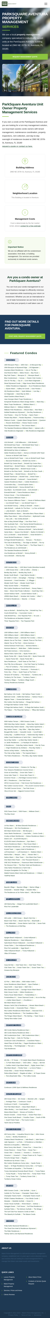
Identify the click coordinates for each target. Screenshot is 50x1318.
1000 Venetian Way (10, 567)
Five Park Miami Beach (12, 1107)
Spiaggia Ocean (9, 1206)
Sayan (6, 1166)
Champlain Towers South (31, 1196)
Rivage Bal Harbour (33, 702)
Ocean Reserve (9, 1150)
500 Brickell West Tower (30, 445)
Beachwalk (35, 921)
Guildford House (19, 735)
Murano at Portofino (26, 1112)
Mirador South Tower (27, 583)
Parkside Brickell (10, 529)
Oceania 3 (36, 1152)
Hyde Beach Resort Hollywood (14, 943)
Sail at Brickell (38, 529)
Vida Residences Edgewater (13, 431)
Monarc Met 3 (33, 854)
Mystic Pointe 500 (12, 659)
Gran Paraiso (35, 388)
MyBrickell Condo (39, 516)
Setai (6, 591)
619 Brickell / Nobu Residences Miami (17, 447)
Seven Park (41, 923)
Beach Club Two (24, 921)
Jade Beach (29, 1139)
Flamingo (31, 578)
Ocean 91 (29, 1201)
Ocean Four (27, 1147)
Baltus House (24, 373)
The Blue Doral (9, 814)
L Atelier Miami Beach (13, 1000)
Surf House (21, 1206)
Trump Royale (11, 1174)
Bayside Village (9, 887)
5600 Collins (16, 981)
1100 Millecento (20, 442)
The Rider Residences (11, 1231)
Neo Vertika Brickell (21, 519)
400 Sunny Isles (9, 1134)
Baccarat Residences (13, 461)
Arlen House (40, 1134)
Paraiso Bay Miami (10, 417)
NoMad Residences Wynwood (14, 412)
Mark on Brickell (22, 511)
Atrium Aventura (28, 643)
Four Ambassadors (22, 495)
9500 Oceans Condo (27, 721)
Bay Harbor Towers (10, 729)
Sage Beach (25, 948)
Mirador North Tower (11, 583)
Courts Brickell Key (10, 613)
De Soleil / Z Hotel (10, 578)
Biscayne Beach (33, 375)
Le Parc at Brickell (38, 508)
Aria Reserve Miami (11, 373)
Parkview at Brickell (24, 529)
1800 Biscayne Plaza (11, 365)
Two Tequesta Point (27, 621)
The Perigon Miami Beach (13, 1016)
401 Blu (6, 1060)
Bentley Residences (19, 1137)
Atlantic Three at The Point (32, 640)
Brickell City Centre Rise (32, 463)
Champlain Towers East (30, 1193)
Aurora (8, 1137)
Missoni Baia (28, 410)
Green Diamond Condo (26, 997)
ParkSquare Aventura (11, 669)
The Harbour (25, 675)
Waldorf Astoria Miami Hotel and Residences (19, 873)
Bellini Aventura (33, 648)
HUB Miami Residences (12, 847)
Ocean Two (32, 1150)
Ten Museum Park (10, 865)
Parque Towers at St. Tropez (32, 1155)
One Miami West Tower (12, 860)
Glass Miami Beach (28, 1107)
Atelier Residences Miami (13, 453)
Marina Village (34, 887)
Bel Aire (42, 1063)
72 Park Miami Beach (13, 1063)
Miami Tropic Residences (12, 404)
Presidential (25, 586)
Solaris (26, 537)
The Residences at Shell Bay (16, 926)
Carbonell (21, 479)
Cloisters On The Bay (28, 767)
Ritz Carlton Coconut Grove (13, 786)
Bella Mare (22, 648)
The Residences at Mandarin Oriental (17, 618)
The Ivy (41, 542)
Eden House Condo (11, 992)
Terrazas (29, 540)
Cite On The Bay (10, 381)
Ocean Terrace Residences (23, 1071)
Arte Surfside (24, 1190)
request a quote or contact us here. (17, 146)
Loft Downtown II (23, 852)
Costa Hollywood (29, 937)
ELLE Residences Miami (37, 386)
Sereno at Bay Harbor (11, 750)
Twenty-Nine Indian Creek (13, 1018)
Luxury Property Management (9, 1278)
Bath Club (28, 987)
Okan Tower (20, 857)
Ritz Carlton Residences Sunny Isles (16, 1163)
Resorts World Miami (13, 423)
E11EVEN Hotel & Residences (14, 841)
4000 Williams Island (27, 635)
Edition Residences (26, 992)
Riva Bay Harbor (34, 748)
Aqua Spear (19, 987)
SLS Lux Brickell (9, 534)
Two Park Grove (28, 788)
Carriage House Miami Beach (31, 989)
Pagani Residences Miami (32, 1043)
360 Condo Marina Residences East (16, 1030)
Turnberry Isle (36, 675)
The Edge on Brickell (30, 542)
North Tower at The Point (26, 661)
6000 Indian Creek (28, 981)
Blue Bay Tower (9, 1038)
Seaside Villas (31, 890)
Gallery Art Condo (23, 388)
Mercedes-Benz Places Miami (33, 513)
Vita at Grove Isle (10, 791)
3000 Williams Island (11, 635)
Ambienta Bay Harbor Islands (14, 727)
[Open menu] (45, 4)
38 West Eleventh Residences (26, 825)
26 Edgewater (34, 367)
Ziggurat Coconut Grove (26, 791)
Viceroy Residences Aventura (14, 682)
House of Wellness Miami (36, 500)
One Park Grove (24, 780)
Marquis (17, 854)
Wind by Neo (20, 556)
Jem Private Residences (31, 847)
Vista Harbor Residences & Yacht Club (17, 868)
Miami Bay (40, 402)
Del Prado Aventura (10, 651)
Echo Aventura (25, 651)
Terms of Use (26, 1315)
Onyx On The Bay (21, 415)
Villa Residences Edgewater (35, 431)
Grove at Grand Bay (11, 772)
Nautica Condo (9, 1008)
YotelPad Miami (9, 876)
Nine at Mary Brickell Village (13, 521)
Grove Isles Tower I (26, 772)
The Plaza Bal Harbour (22, 710)
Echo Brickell (32, 490)
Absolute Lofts (32, 1099)
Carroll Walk (37, 732)
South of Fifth (40, 1117)
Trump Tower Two (12, 1176)
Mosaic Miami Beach (36, 1005)
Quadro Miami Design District (27, 420)
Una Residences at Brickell (13, 553)
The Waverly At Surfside (12, 1214)
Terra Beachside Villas (13, 1076)
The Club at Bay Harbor (12, 753)
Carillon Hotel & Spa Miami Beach (17, 1065)
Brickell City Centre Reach (13, 463)
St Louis (36, 616)
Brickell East (8, 466)
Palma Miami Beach (11, 1073)
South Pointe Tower (12, 1120)
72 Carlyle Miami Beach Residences (32, 1060)
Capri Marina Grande (27, 575)
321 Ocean (21, 1099)
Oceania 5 (16, 1155)
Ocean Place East (35, 1115)
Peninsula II (35, 669)
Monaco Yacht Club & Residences (15, 1005)
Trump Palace (40, 1171)
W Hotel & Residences (12, 599)
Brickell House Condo (28, 469)
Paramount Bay (38, 417)
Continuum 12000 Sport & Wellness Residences (20, 1087)
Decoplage (22, 578)
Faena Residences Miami (26, 492)
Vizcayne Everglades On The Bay (15, 870)
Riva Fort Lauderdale (11, 906)
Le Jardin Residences (11, 742)
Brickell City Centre (29, 461)
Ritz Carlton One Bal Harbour (14, 702)
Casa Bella (27, 833)
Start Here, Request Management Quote (25, 336)
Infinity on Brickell (26, 506)
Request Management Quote (25, 57)
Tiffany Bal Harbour (38, 710)
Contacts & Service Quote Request (37, 1282)
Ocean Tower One (23, 967)
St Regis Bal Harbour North (13, 707)
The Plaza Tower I (22, 545)
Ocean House (22, 1115)
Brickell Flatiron (20, 466)
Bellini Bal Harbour (23, 697)
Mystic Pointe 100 (29, 653)
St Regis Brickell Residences (14, 540)
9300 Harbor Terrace (11, 721)
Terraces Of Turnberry (11, 675)
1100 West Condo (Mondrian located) (32, 567)
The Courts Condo (27, 1120)
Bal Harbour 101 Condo (12, 694)
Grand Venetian (19, 580)
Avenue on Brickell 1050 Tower (34, 453)
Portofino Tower (28, 1117)
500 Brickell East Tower (12, 445)
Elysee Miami (10, 388)
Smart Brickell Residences (13, 537)
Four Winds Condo (32, 1198)
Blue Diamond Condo (11, 989)
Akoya (35, 1063)
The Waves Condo (29, 1214)
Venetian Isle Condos (27, 596)
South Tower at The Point (27, 672)
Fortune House (9, 495)
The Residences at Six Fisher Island (16, 892)
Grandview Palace (33, 1040)
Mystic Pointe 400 (39, 656)
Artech (39, 638)
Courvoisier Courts (25, 613)
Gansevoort (8, 580)
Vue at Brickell (9, 556)
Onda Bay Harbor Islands (24, 745)
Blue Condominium (10, 378)
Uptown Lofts (39, 428)
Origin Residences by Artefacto (16, 748)
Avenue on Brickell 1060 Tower (16, 455)
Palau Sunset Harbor (11, 586)
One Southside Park (11, 524)
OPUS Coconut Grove (11, 783)
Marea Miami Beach (11, 1112)
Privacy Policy (13, 1315)
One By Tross (40, 745)
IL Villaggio (30, 580)
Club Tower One (21, 965)
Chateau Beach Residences (13, 1139)
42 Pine (6, 981)
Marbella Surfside (18, 1201)
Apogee (42, 1099)
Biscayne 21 (22, 375)
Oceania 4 (7, 1155)
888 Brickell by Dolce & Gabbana (15, 450)
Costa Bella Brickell (10, 487)
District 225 (8, 839)
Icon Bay (36, 391)
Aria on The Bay (31, 370)
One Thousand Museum (30, 860)
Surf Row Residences (34, 1206)
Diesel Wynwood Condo (12, 383)
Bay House (34, 373)
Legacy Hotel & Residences (25, 849)
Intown (36, 506)
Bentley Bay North (10, 572)
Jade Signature (9, 1142)
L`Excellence (27, 1000)
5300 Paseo (23, 811)
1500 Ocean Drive (12, 570)
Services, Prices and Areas (13, 1290)
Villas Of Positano (10, 953)
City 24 (20, 381)
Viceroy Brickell (30, 553)
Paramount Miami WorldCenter (32, 862)
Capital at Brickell (10, 479)
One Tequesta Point (24, 616)
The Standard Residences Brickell (15, 550)
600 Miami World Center (12, 831)
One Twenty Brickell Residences (31, 524)
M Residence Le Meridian (33, 1142)
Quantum (42, 420)
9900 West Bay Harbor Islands (14, 724)
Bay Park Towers (10, 375)
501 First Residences (22, 828)
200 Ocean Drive (10, 1099)
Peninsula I (24, 669)
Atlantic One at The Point (12, 640)
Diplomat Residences (11, 940)
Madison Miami (36, 852)
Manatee (7, 1201)
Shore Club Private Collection (20, 591)
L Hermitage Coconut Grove (27, 778)
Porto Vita (7, 672)
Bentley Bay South (25, 572)
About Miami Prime (34, 1277)
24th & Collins (25, 570)
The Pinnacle (27, 1168)
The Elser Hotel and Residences (30, 865)
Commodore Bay (10, 484)
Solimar (35, 1204)
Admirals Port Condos (27, 638)
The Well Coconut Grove (12, 788)
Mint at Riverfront (25, 516)
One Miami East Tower (33, 857)
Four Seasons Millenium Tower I (15, 500)
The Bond (37, 540)
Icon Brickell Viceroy (11, 506)
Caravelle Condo (25, 732)
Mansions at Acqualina (12, 1145)
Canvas (21, 378)
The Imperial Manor (29, 753)
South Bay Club (37, 591)
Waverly (24, 599)
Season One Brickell (21, 532)
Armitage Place (11, 1101)
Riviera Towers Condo (29, 423)
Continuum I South (24, 1101)
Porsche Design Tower (12, 1158)
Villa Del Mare (35, 892)
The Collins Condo (29, 1076)
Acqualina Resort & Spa (25, 1134)
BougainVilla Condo (11, 732)
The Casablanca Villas (30, 1013)
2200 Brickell (32, 442)
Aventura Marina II (10, 648)
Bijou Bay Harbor (34, 729)
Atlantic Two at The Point (12, 643)
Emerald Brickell (9, 492)
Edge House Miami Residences (33, 383)
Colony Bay (8, 735)
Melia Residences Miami (12, 513)
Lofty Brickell (10, 511)
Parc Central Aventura (27, 667)
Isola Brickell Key (10, 616)
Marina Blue (8, 854)
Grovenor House (10, 778)
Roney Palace (37, 588)
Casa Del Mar (9, 965)
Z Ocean (32, 599)
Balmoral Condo (9, 697)
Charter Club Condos (34, 378)
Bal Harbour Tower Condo (31, 694)
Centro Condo (37, 833)
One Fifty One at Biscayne (13, 664)
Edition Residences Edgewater (16, 386)
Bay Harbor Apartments (34, 727)
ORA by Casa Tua (10, 527)
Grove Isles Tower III (27, 775)
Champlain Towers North (12, 1196)
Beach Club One (29, 918)
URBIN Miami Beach (11, 596)
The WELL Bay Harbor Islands (32, 756)
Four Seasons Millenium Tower (14, 498)
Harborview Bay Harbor (35, 735)
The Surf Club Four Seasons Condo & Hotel (19, 1211)
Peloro (32, 1008)
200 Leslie (7, 918)
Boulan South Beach (11, 575)
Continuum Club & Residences (14, 1040)
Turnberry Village (10, 680)
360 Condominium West (30, 1035)
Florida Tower (22, 1068)
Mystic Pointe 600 (26, 659)
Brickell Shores (21, 474)
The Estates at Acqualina (12, 1168)
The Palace (10, 545)
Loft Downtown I (9, 852)
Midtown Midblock (24, 407)
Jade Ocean (40, 1139)
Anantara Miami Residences (13, 370)
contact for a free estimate (30, 226)
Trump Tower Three (38, 1174)
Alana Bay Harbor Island (35, 724)
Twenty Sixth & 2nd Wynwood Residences (18, 1234)
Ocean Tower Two (38, 967)
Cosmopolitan (24, 1104)
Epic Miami (31, 841)
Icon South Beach (22, 1109)
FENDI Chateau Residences (13, 1198)
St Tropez (38, 1166)
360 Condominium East (12, 1035)
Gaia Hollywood (26, 940)
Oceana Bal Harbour (23, 699)
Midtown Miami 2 (29, 404)
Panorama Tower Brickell (27, 527)
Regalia (24, 1158)
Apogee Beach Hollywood (13, 937)
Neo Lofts (9, 519)
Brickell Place (8, 474)
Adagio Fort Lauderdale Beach (27, 904)
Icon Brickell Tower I (13, 503)
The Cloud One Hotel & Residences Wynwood (20, 1228)
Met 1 (24, 854)
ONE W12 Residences (12, 862)
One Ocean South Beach (12, 1117)
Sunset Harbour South (28, 593)
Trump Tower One (24, 1174)
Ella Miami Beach (10, 1068)
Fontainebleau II (30, 995)
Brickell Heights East (34, 466)
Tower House (38, 1016)
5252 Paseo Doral (10, 811)
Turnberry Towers (29, 677)
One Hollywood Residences (25, 945)
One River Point (30, 521)
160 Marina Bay (9, 904)
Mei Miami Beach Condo (12, 1003)
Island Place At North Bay (13, 1043)
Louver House (35, 1109)
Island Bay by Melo (22, 394)
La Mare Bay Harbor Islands (27, 740)
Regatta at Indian (26, 1073)
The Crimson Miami (28, 425)
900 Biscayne (27, 831)
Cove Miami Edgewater (32, 381)
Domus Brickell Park (26, 487)
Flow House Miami (30, 844)
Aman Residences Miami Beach (15, 984)
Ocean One (37, 1147)
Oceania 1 (18, 1152)
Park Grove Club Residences (31, 783)
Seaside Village (19, 890)
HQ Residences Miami (11, 391)
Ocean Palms (8, 945)
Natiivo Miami (8, 857)
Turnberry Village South (26, 680)
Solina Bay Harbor (27, 750)
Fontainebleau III (10, 997)
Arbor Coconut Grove (11, 767)
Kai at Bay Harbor (10, 740)
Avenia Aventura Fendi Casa (14, 646)
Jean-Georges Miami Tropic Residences (17, 399)
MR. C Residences (10, 780)
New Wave (38, 410)
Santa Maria (8, 532)
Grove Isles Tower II (11, 775)
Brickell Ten (32, 474)
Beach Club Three (10, 921)
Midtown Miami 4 (10, 407)
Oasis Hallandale (10, 923)
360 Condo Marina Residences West (16, 1033)
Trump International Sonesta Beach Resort (18, 1171)
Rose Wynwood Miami (11, 425)
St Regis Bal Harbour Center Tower (16, 705)
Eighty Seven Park (37, 1065)
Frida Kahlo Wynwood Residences (16, 1226)
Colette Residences (31, 482)
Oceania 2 (27, 1152)
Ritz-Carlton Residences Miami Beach (17, 1011)
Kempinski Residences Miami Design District (19, 402)
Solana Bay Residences (12, 1013)
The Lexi (31, 1046)
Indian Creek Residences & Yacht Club (17, 737)
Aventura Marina (31, 646)
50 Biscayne (8, 828)
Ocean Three (21, 1150)
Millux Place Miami (10, 516)
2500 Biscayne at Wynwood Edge (15, 367)
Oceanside (8, 890)
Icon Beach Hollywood (34, 943)
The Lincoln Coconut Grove (34, 786)
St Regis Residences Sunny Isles (22, 1166)
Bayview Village (22, 887)
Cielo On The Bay (23, 1038)
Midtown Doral (34, 811)
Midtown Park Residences (13, 410)
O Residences (9, 745)
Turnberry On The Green (12, 677)
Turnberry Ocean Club (27, 1176)
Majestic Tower (9, 699)
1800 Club (24, 365)
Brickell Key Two (35, 610)
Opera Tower (33, 415)
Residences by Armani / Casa (14, 1160)
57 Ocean (15, 1060)
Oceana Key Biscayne (11, 970)
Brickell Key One (22, 610)
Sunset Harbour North (11, 593)
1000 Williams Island (11, 632)
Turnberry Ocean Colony (12, 1179)
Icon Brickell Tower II (29, 503)
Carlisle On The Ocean (12, 1193)
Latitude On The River (22, 508)
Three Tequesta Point (11, 621)
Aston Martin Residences (12, 833)
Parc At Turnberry (12, 667)
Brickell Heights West (11, 469)
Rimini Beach (26, 1204)
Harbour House (37, 697)
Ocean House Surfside (12, 1204)
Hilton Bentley (9, 1109)
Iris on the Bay (41, 997)
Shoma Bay (8, 1046)
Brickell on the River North (13, 471)
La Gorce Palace (35, 1068)
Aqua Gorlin (8, 987)
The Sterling (28, 1016)
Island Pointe (37, 737)
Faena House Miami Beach (13, 995)
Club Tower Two (9, 967)
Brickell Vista (23, 476)
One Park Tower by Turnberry (34, 664)
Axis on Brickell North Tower (13, 458)
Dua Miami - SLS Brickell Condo (15, 490)
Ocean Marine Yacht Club (26, 923)
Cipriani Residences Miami (13, 482)
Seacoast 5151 (37, 1011)
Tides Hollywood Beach (12, 951)
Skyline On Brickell (37, 532)
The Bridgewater (20, 1046)
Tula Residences (10, 1048)
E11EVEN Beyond (20, 839)
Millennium (25, 1145)
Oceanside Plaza (22, 1008)
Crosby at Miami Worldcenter (14, 836)
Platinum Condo (9, 420)
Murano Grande (9, 1115)
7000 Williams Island (11, 638)
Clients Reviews (9, 1294)
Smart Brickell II (23, 534)
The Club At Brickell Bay (12, 542)
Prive (15, 672)
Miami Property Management (9, 1285)
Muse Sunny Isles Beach (12, 1147)
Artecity (34, 570)
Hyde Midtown (26, 391)
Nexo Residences (10, 661)
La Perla (19, 1142)
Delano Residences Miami (35, 836)
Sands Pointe (35, 1163)
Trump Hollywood (28, 951)
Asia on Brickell (9, 610)
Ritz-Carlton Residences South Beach (17, 588)
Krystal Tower (8, 849)
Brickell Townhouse (10, 476)
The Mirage (37, 1209)
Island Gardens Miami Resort (14, 396)
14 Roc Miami (9, 825)
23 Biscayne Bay (35, 365)
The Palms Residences (12, 756)
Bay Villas (22, 729)
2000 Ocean (17, 918)
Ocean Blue (8, 1071)
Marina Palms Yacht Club (12, 653)
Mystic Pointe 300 (24, 656)
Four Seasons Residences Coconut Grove (18, 770)
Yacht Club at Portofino (12, 1123)
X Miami (39, 873)
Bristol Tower (34, 476)
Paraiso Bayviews (25, 417)
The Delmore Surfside (24, 1209)
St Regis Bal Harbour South (34, 707)
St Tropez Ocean (39, 1073)
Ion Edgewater (9, 394)
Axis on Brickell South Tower (35, 458)
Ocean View (8, 1152)
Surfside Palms (9, 1209)
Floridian (39, 578)
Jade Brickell (8, 508)
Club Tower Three (35, 965)
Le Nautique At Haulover (29, 742)
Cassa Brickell (32, 479)
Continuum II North (10, 1104)
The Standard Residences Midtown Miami (18, 428)
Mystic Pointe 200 (10, 656)
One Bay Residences (34, 412)
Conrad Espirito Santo (25, 484)
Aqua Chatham (33, 984)
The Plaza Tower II (36, 545)
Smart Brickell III (35, 534)
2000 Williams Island (27, 632)
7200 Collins (27, 1063)
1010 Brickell (8, 442)
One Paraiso (8, 415)
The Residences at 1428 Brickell (15, 548)
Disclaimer (37, 1315)
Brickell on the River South (33, 471)
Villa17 (39, 596)
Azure (33, 1190)
